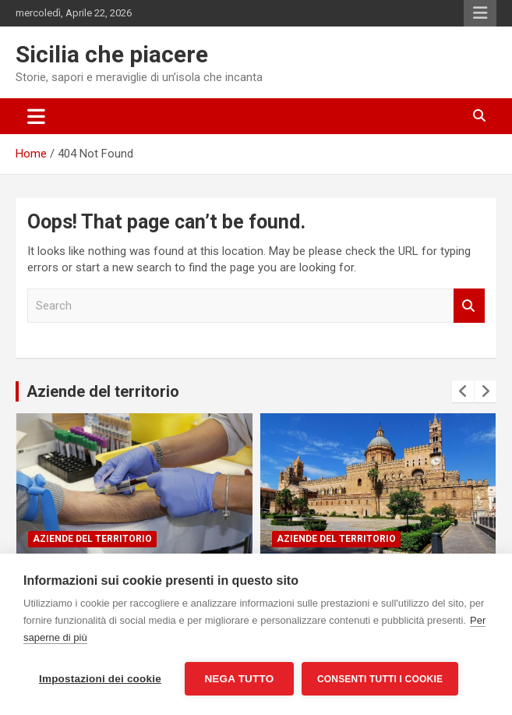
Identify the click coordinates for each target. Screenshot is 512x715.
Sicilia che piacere (112, 54)
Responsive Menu (480, 13)
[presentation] (463, 391)
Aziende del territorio (102, 391)
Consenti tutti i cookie (380, 679)
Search (469, 306)
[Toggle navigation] (36, 116)
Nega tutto (239, 679)
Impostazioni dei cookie (100, 679)
